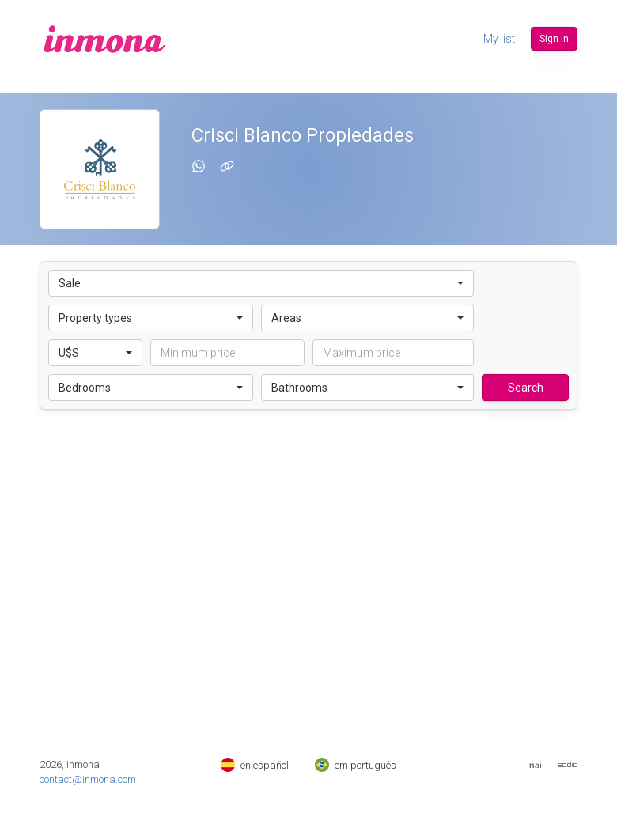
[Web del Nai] (535, 765)
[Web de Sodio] (567, 764)
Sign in (554, 38)
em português (355, 765)
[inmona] (104, 39)
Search (525, 387)
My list (499, 38)
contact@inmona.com (88, 779)
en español (255, 765)
